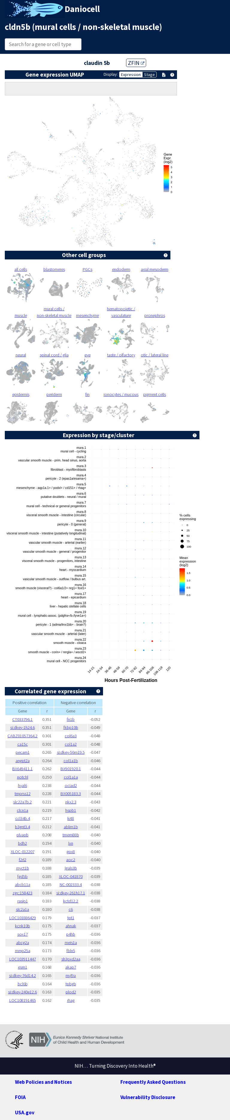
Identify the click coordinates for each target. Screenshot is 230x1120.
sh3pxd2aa (70, 959)
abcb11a (22, 884)
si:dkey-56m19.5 (71, 752)
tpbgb (71, 984)
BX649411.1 (22, 768)
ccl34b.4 (22, 818)
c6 (71, 909)
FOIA (20, 1097)
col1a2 (71, 744)
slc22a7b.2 (22, 802)
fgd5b (22, 876)
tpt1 (70, 917)
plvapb (22, 835)
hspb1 (70, 810)
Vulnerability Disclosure (147, 1097)
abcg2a (22, 942)
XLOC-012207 (22, 851)
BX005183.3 (70, 793)
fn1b (71, 719)
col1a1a (71, 777)
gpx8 (70, 851)
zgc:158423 (22, 893)
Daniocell (82, 9)
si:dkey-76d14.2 (22, 975)
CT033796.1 (22, 719)
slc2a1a (22, 909)
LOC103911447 (22, 959)
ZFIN (136, 62)
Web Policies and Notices (43, 1082)
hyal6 (22, 785)
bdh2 (22, 843)
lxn (70, 843)
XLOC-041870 (71, 876)
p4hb (70, 934)
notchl (22, 777)
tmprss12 (23, 793)
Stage (149, 74)
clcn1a (22, 810)
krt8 (70, 818)
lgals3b (71, 868)
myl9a (71, 975)
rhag (71, 1000)
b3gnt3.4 (22, 826)
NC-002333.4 (71, 884)
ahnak (71, 925)
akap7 (70, 967)
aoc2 (70, 859)
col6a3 (71, 735)
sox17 (22, 934)
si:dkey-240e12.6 (22, 992)
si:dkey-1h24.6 (22, 727)
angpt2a (23, 760)
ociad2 (71, 785)
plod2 (71, 992)
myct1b (22, 868)
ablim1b (71, 826)
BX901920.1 (70, 768)
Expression (131, 74)
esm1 (22, 967)
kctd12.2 (70, 901)
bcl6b (23, 984)
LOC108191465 (22, 1000)
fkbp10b (70, 727)
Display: (111, 74)
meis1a (71, 942)
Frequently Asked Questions (153, 1082)
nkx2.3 (70, 802)
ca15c (22, 744)
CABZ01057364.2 (22, 735)
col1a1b (70, 760)
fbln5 (70, 950)
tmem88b (71, 835)
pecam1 (23, 752)
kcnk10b (22, 925)
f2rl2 (22, 859)
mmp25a (22, 950)
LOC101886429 (22, 917)
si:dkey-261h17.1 (70, 893)
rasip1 (22, 901)
